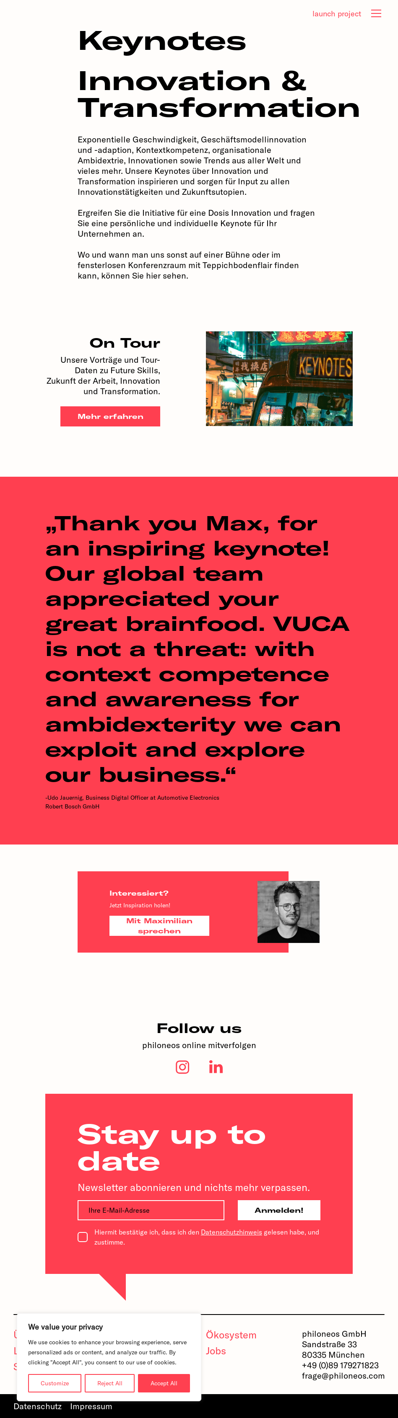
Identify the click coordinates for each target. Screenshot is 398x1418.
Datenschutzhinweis (231, 1232)
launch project (336, 13)
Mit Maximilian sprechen (159, 926)
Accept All (164, 1383)
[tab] (376, 13)
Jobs (216, 1350)
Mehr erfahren (110, 416)
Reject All (109, 1383)
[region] (109, 1357)
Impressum (91, 1406)
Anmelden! (279, 1210)
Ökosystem (231, 1334)
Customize (55, 1383)
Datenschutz (37, 1406)
